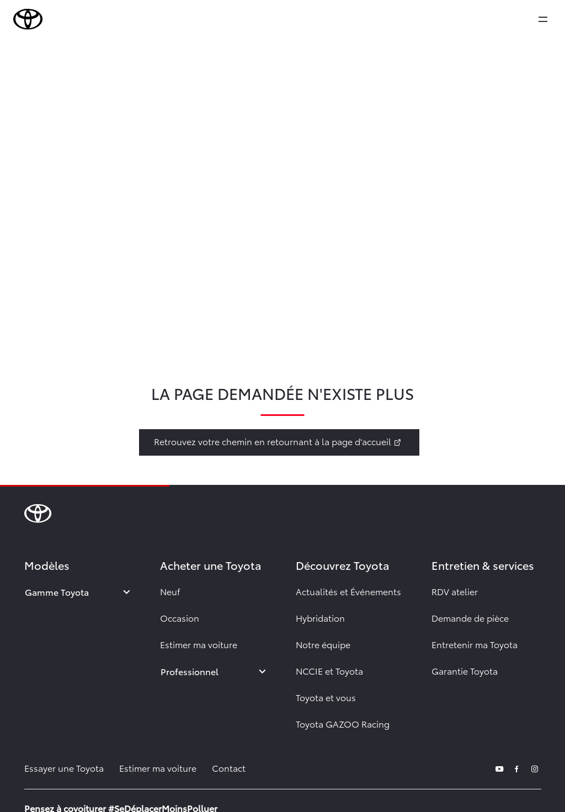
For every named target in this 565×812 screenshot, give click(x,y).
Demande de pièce (470, 617)
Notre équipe (323, 644)
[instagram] (534, 767)
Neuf (170, 591)
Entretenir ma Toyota (474, 644)
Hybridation (320, 617)
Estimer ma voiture (198, 644)
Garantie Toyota (464, 670)
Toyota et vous (326, 697)
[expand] (543, 19)
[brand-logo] (28, 19)
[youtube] (499, 767)
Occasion (179, 617)
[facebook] (517, 767)
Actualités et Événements (348, 591)
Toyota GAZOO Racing (343, 723)
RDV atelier (454, 591)
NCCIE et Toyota (329, 670)
